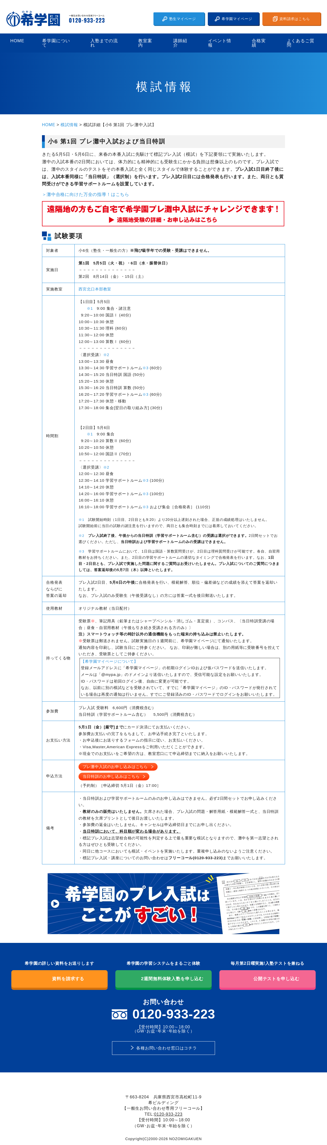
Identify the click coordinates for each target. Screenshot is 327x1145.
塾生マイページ (179, 18)
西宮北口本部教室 (95, 289)
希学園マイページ (233, 18)
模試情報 (69, 124)
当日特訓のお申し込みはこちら (111, 776)
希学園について (56, 43)
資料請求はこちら (291, 18)
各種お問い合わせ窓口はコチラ (166, 1048)
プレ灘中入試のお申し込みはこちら (115, 766)
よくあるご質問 (300, 43)
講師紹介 (180, 43)
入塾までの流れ (104, 43)
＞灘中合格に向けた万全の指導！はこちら (85, 194)
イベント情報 (219, 43)
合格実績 (259, 43)
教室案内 (145, 43)
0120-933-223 (168, 1114)
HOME (17, 41)
